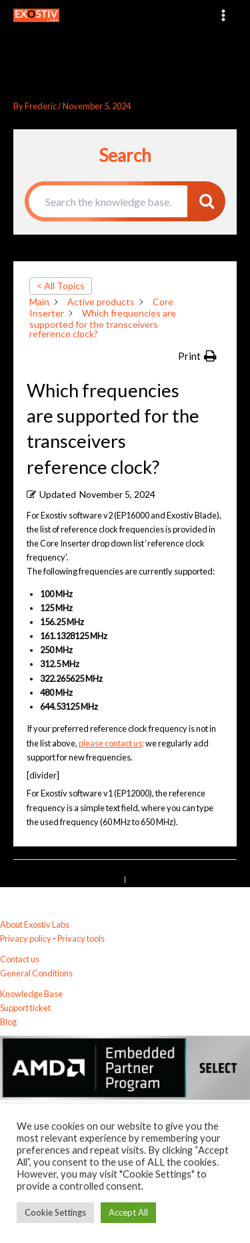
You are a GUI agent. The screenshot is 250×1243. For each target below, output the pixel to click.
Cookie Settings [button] (55, 1212)
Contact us (19, 959)
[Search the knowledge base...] (108, 201)
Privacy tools (81, 938)
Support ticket (25, 1007)
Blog (8, 1021)
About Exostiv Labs (34, 924)
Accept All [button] (128, 1212)
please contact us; (111, 743)
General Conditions (36, 973)
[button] (197, 356)
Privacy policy (25, 938)
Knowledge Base (31, 993)
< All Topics (61, 285)
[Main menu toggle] (224, 15)
